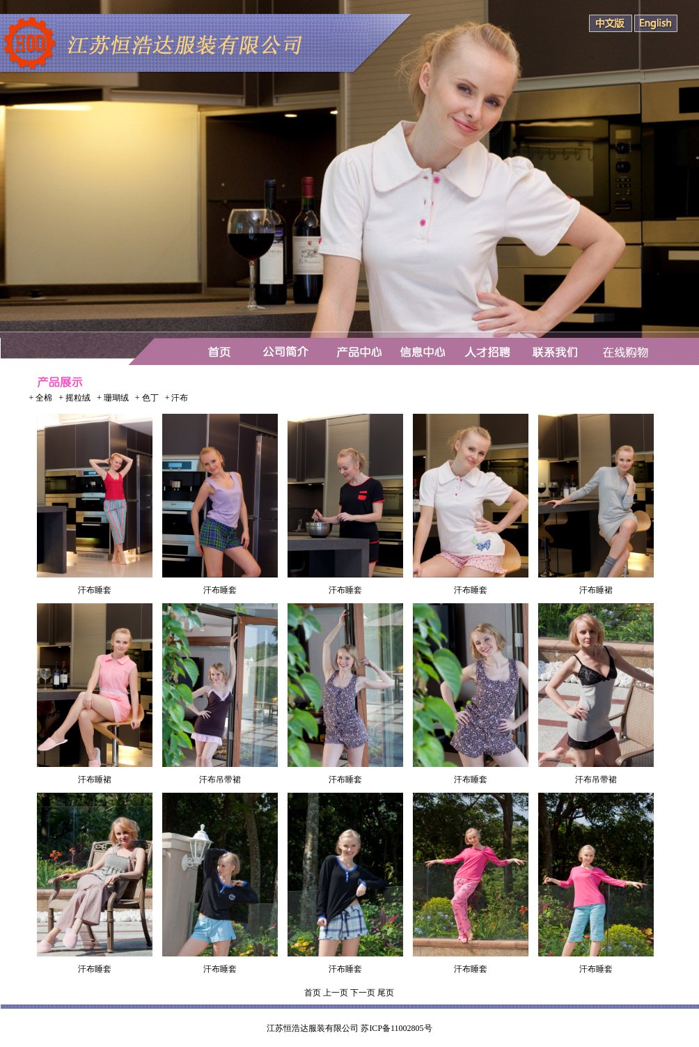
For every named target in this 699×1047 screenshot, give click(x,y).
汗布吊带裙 (220, 779)
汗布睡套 (94, 590)
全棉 (44, 398)
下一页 (362, 993)
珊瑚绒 (116, 398)
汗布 (179, 398)
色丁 (150, 398)
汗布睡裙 (596, 590)
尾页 (385, 993)
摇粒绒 (78, 398)
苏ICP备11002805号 (396, 1028)
